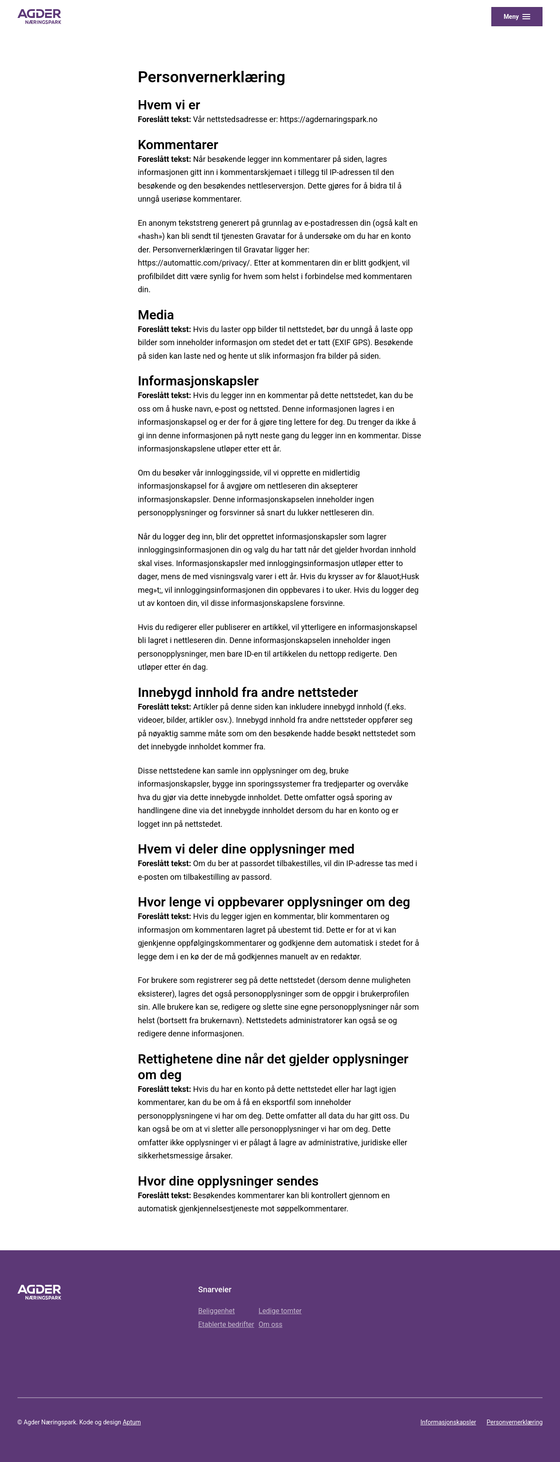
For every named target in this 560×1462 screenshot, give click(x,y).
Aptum (131, 1422)
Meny (511, 16)
